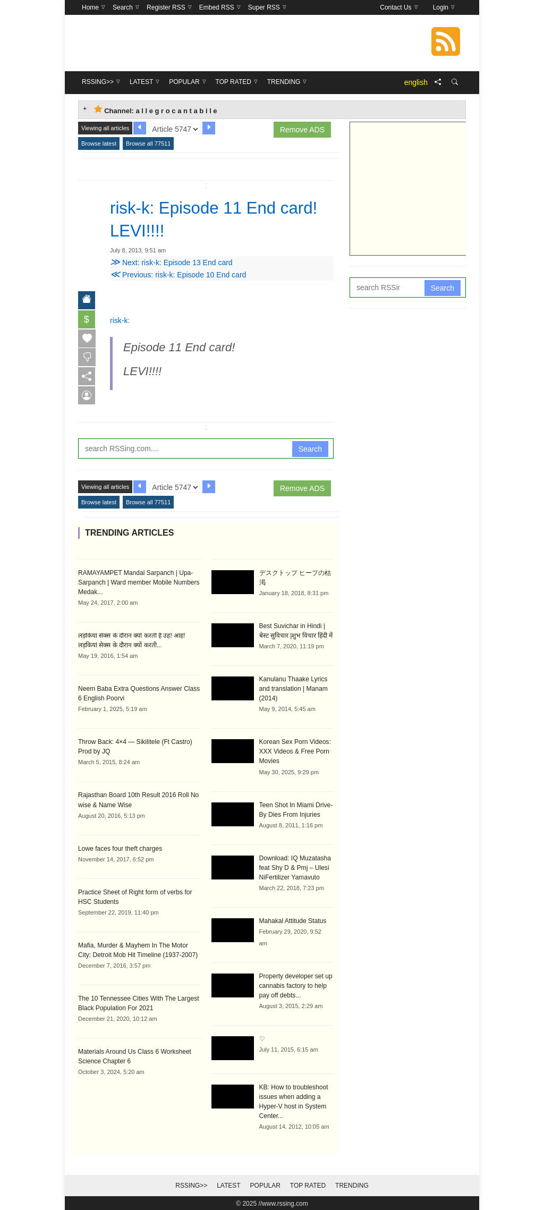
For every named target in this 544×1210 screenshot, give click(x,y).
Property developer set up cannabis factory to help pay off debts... (295, 984)
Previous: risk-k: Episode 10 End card (178, 274)
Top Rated (308, 1184)
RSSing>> (191, 1184)
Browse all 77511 (148, 143)
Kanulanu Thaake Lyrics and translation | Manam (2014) (293, 688)
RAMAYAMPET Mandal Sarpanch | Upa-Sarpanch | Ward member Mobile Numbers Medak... (138, 582)
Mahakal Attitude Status (292, 920)
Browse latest (98, 143)
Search (310, 448)
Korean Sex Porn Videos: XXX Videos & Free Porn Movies (295, 751)
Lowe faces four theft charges (120, 847)
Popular (265, 1184)
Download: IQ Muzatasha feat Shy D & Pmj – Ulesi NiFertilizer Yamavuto (295, 866)
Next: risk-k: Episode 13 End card (171, 262)
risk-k (119, 320)
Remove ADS (302, 129)
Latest (228, 1184)
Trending (352, 1184)
